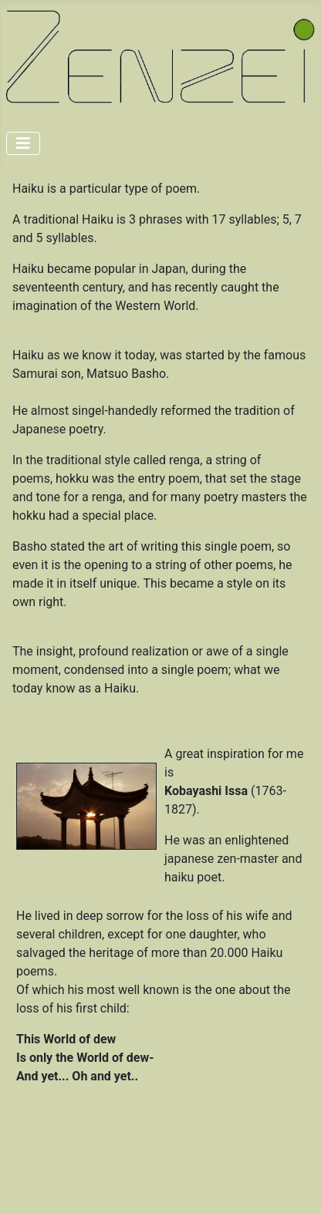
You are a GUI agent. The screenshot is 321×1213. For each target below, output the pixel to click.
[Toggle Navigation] (23, 143)
